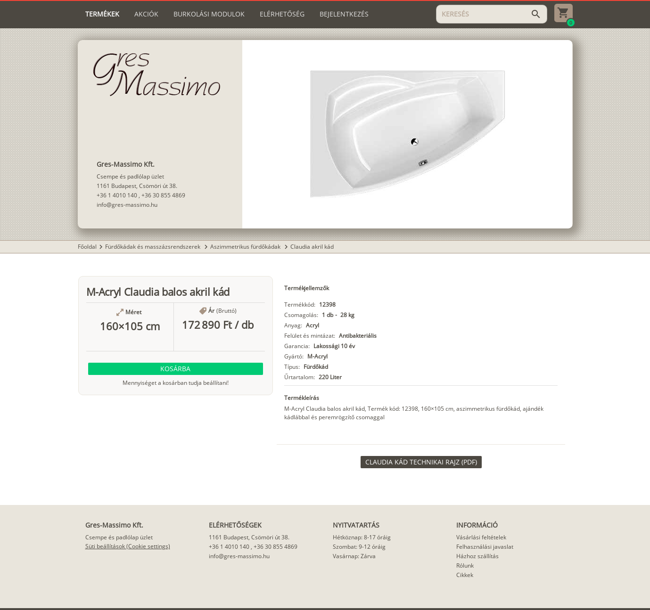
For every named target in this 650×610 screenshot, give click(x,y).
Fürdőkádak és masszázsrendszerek (153, 247)
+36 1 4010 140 (117, 195)
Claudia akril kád (312, 247)
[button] (175, 369)
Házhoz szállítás (477, 556)
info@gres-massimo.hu (127, 205)
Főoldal (87, 247)
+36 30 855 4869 (163, 195)
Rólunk (465, 565)
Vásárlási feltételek (481, 537)
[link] (421, 462)
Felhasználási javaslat (484, 547)
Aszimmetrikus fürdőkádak (246, 247)
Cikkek (464, 575)
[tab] (102, 14)
